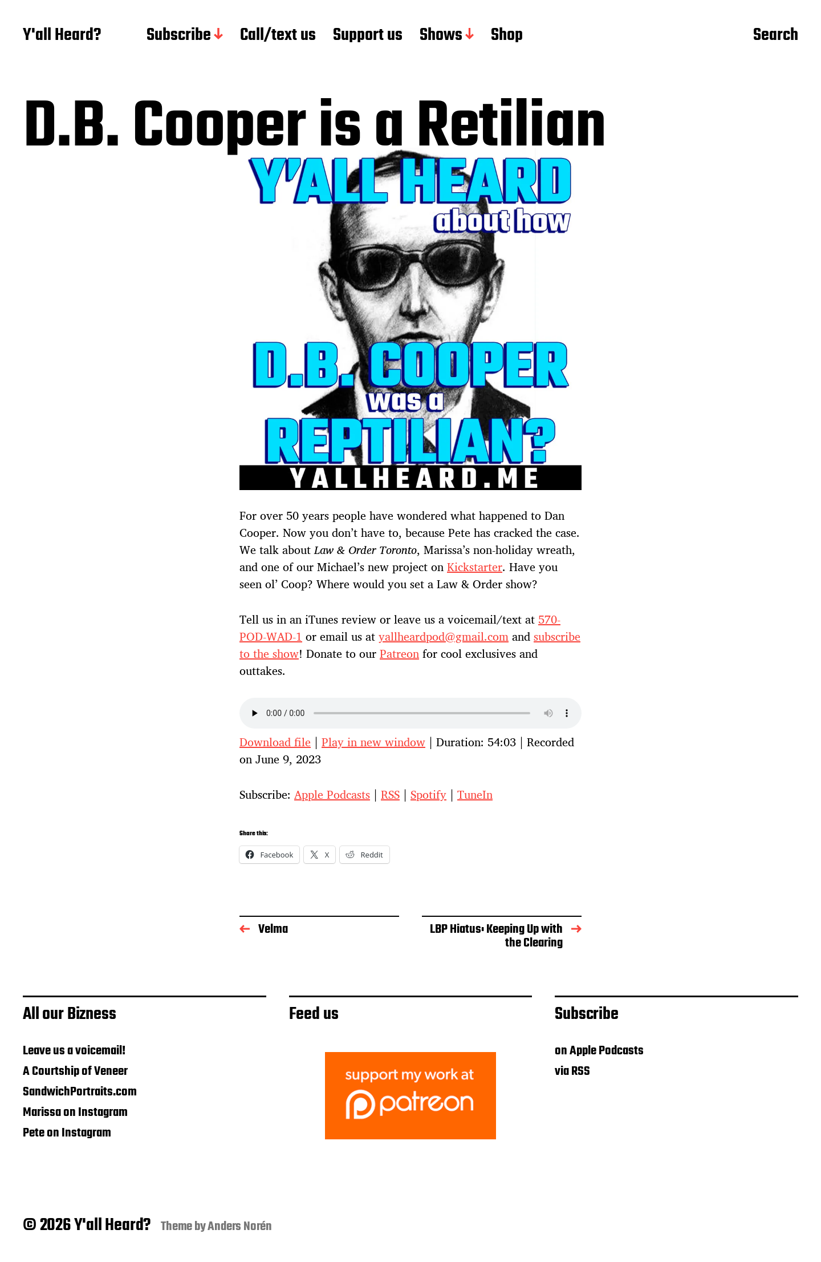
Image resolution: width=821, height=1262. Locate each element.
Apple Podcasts (332, 794)
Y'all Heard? (62, 36)
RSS (390, 794)
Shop (507, 36)
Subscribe (179, 36)
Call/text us (278, 36)
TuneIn (475, 794)
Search (775, 36)
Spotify (428, 794)
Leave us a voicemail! (74, 1051)
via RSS (572, 1071)
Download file (275, 742)
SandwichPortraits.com (80, 1092)
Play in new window (373, 742)
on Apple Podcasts (599, 1051)
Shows (441, 36)
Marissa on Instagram (75, 1112)
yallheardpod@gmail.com (444, 636)
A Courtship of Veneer (75, 1071)
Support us (368, 36)
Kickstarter (474, 566)
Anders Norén (240, 1226)
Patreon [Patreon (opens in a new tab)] (399, 653)
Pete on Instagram (67, 1133)
